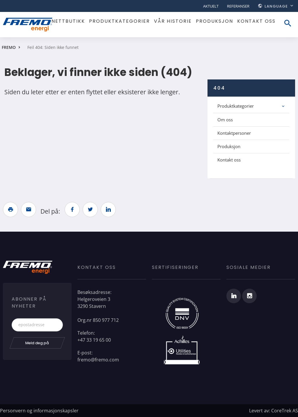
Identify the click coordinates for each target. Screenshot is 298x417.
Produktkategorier (119, 21)
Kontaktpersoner (234, 133)
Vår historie (173, 21)
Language (276, 6)
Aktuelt (211, 6)
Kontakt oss (256, 21)
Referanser (238, 6)
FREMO (9, 47)
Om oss (225, 120)
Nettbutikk (68, 21)
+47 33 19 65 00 (94, 340)
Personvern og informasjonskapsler (39, 410)
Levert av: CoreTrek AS (273, 410)
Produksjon (214, 21)
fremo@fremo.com (98, 359)
